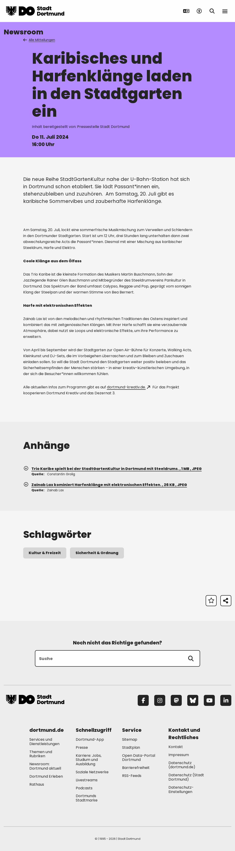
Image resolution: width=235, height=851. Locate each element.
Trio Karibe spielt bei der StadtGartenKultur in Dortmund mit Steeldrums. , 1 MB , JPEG (112, 468)
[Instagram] (159, 700)
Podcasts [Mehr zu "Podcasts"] (84, 788)
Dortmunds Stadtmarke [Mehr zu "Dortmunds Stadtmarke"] (87, 798)
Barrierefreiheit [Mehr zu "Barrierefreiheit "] (136, 767)
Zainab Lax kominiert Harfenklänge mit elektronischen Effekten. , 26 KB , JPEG (105, 484)
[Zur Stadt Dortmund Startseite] (35, 11)
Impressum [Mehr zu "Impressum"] (178, 754)
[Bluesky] (192, 700)
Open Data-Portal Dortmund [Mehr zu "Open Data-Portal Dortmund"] (138, 758)
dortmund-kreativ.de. (128, 387)
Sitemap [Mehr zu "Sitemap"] (129, 739)
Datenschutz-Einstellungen (181, 789)
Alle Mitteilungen (39, 40)
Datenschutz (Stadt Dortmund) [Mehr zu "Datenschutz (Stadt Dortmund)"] (186, 777)
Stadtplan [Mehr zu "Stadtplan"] (131, 747)
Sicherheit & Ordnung (97, 552)
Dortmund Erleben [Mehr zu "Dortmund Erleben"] (46, 776)
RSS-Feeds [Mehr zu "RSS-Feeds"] (131, 775)
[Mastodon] (176, 700)
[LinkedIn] (225, 700)
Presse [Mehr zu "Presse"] (82, 747)
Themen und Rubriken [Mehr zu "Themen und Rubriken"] (40, 754)
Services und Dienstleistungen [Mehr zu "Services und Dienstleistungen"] (44, 741)
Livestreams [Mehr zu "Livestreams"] (87, 780)
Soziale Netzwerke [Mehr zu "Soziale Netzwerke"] (92, 772)
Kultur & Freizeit (45, 552)
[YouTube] (209, 700)
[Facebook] (143, 700)
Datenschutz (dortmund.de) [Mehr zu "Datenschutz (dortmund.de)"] (181, 765)
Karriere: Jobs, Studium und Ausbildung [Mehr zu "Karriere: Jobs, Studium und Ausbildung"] (88, 760)
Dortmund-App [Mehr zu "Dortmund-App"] (90, 739)
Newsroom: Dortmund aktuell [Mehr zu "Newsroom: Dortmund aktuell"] (45, 766)
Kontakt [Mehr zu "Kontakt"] (175, 746)
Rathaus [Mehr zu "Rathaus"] (36, 784)
